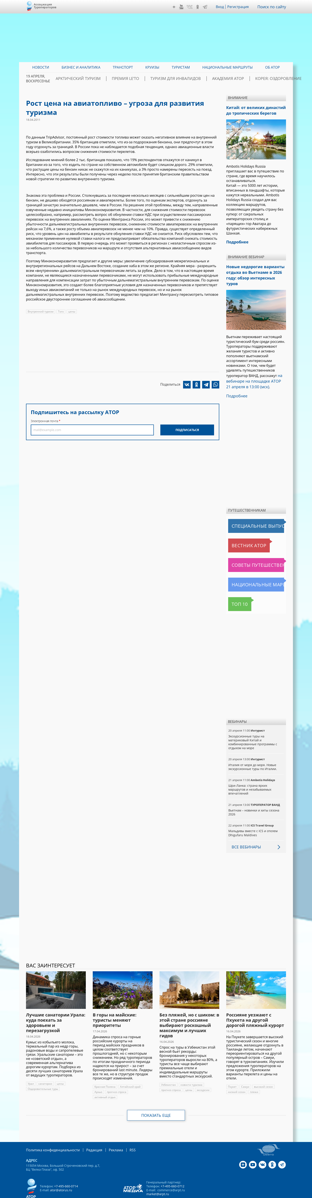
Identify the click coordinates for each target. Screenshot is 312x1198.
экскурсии (203, 1075)
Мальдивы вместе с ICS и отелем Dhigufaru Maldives (252, 819)
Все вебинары (245, 832)
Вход (223, 6)
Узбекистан (168, 1070)
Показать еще (156, 1101)
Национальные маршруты (251, 570)
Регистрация (241, 6)
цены (71, 311)
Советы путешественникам (252, 551)
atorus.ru (246, 1194)
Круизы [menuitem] (152, 67)
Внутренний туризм (40, 311)
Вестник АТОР (240, 531)
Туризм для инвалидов (180, 78)
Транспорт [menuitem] (123, 67)
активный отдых (104, 1083)
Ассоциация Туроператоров (45, 5)
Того (60, 311)
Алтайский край (130, 1072)
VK (192, 7)
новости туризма (191, 1070)
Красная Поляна (104, 1072)
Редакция (87, 1135)
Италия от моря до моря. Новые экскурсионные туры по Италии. (252, 753)
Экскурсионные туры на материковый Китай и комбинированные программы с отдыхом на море (252, 728)
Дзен (177, 7)
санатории (45, 1069)
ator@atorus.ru (61, 1175)
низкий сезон (236, 1077)
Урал (31, 1069)
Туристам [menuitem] (181, 67)
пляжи (254, 1077)
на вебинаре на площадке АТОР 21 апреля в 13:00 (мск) (254, 369)
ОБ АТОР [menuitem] (272, 67)
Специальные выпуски (248, 512)
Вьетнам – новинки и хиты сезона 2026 (253, 798)
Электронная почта (44, 421)
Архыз (98, 1077)
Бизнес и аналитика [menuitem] (81, 67)
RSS (122, 1135)
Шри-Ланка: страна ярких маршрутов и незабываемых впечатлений (249, 775)
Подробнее (235, 382)
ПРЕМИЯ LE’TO (139, 78)
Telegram (208, 7)
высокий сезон (263, 1072)
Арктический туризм (100, 78)
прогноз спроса (117, 1077)
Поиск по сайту (273, 6)
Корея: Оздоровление (265, 78)
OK (200, 7)
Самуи (245, 1072)
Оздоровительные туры (43, 1074)
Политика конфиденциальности (50, 1135)
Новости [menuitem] (40, 67)
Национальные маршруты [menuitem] (227, 67)
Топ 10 (235, 590)
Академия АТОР (224, 78)
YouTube (184, 7)
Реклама (107, 1135)
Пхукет (232, 1072)
